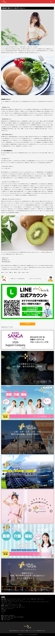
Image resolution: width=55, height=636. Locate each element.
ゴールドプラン (3, 609)
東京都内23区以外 (11, 615)
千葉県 (2, 619)
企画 (17, 607)
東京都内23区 (6, 615)
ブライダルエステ (8, 604)
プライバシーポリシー (32, 630)
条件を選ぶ (27, 323)
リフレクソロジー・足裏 (26, 601)
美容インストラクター (45, 601)
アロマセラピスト (33, 601)
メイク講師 (19, 605)
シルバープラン (3, 611)
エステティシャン (10, 601)
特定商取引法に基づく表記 (41, 630)
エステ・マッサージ (4, 601)
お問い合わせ (23, 630)
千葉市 (5, 619)
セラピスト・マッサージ (18, 601)
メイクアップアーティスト (13, 605)
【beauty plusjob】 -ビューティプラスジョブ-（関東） (25, 634)
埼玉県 (2, 618)
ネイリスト (13, 600)
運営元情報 (11, 630)
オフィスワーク (7, 607)
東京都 (2, 615)
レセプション (23, 607)
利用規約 (27, 630)
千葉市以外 (8, 619)
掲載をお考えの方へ (17, 630)
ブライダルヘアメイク (15, 604)
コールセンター (13, 607)
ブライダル (3, 604)
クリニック (3, 607)
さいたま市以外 (10, 618)
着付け (20, 604)
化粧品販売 (6, 605)
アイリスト (17, 600)
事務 (19, 607)
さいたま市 (5, 618)
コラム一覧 (4, 4)
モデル (12, 608)
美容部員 (2, 605)
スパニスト (21, 600)
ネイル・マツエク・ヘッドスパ (6, 600)
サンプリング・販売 (7, 608)
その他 (2, 608)
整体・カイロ (39, 601)
